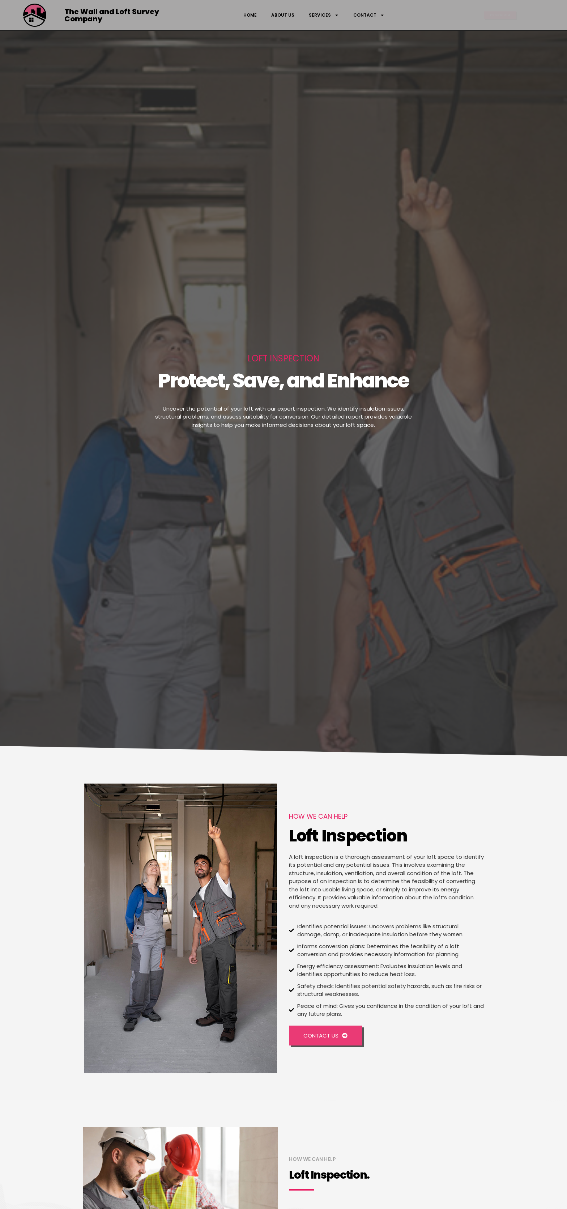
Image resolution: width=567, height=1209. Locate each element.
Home (250, 15)
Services (324, 15)
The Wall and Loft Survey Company (111, 15)
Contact (368, 15)
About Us (282, 15)
